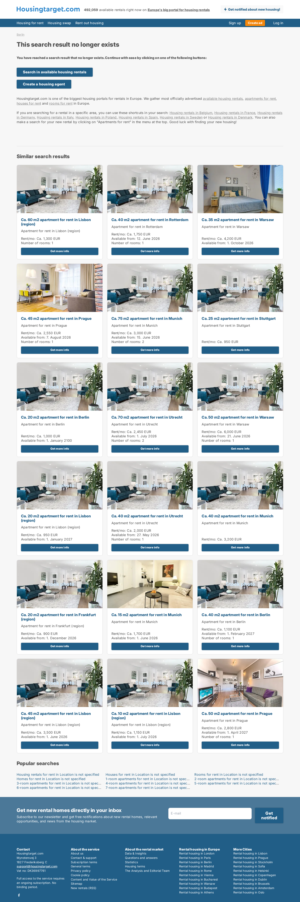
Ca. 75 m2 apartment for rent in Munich (146, 318)
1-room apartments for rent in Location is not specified (150, 779)
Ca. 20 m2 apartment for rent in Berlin (55, 417)
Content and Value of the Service (94, 879)
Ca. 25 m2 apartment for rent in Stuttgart (239, 318)
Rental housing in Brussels (251, 883)
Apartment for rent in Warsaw (225, 227)
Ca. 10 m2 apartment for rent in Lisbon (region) (146, 715)
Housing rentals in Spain (138, 117)
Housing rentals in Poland (96, 117)
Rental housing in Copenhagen (254, 875)
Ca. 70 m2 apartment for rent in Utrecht (147, 417)
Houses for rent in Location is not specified (140, 774)
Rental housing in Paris (195, 857)
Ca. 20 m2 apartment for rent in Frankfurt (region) (58, 617)
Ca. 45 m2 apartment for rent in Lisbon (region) (56, 715)
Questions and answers (141, 857)
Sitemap (76, 883)
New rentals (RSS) (83, 888)
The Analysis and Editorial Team (147, 870)
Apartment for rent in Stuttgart (226, 325)
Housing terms (135, 866)
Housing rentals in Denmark (230, 117)
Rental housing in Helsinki (251, 870)
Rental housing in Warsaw (197, 883)
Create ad (255, 23)
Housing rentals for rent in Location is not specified (58, 774)
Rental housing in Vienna (196, 875)
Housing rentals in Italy (55, 117)
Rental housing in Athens (196, 892)
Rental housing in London (196, 853)
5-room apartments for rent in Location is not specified (238, 783)
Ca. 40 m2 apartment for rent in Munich (237, 516)
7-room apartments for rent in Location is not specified (150, 788)
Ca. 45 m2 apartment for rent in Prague (56, 318)
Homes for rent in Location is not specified (51, 779)
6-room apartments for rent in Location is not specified (61, 788)
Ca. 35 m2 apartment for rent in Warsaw (238, 220)
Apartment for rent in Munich (134, 325)
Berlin (20, 34)
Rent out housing (89, 23)
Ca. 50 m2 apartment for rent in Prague (237, 713)
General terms (80, 866)
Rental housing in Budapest (198, 888)
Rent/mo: (29, 238)
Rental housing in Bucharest (198, 879)
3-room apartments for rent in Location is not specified (61, 783)
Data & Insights (135, 853)
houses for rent (29, 103)
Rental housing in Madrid (196, 866)
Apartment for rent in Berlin (43, 424)
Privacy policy (81, 870)
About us (77, 853)
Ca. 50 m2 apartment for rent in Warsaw (238, 417)
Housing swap (59, 23)
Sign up (235, 23)
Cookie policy (80, 875)
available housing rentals (223, 98)
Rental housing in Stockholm (253, 862)
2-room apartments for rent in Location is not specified (238, 779)
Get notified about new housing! (254, 9)
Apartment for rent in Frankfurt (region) (52, 626)
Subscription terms (84, 862)
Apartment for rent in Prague (44, 325)
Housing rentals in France (234, 113)
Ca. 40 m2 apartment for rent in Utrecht (147, 516)
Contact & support (83, 857)
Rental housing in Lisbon (250, 853)
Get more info (59, 251)
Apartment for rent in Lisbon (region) (50, 231)
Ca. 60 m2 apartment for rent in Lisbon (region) (56, 222)
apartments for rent (260, 98)
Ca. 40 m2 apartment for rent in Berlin (236, 615)
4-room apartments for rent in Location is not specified (150, 783)
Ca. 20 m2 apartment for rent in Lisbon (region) (56, 518)
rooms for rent (60, 103)
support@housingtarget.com (37, 866)
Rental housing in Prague (250, 857)
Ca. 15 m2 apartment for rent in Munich (146, 615)
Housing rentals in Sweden (181, 117)
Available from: (123, 238)
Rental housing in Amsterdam (253, 888)
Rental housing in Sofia (249, 866)
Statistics (131, 862)
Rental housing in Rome (195, 870)
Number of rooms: (36, 243)
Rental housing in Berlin (195, 862)
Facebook (19, 895)
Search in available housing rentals (54, 72)
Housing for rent (30, 23)
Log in (278, 23)
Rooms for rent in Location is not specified (228, 774)
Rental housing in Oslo (248, 892)
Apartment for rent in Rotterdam (137, 227)
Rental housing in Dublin (250, 879)
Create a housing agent (44, 84)
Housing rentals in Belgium (191, 113)
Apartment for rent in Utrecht (134, 424)
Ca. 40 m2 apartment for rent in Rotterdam (149, 220)
